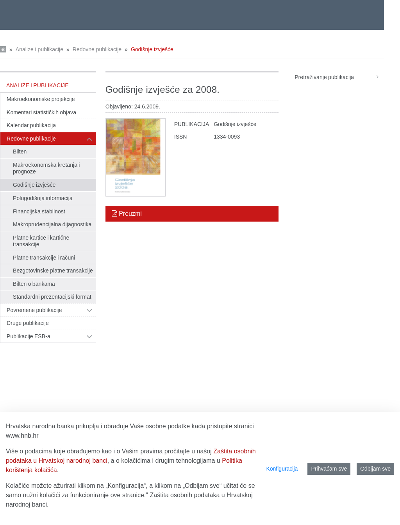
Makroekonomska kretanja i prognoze (46, 168)
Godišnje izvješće (152, 49)
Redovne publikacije (97, 49)
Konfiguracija (282, 468)
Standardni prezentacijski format (52, 297)
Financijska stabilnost (39, 211)
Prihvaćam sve (329, 468)
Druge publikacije (28, 323)
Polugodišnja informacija (43, 198)
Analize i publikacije (39, 49)
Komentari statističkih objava (41, 112)
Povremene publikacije (34, 310)
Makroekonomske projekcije (41, 99)
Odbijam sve (375, 468)
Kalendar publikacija (31, 125)
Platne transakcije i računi (44, 257)
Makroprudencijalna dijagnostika (52, 224)
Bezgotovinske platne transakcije (53, 270)
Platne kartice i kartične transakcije (41, 241)
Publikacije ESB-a (28, 336)
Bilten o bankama (34, 284)
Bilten (20, 151)
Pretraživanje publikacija (339, 77)
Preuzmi (127, 213)
